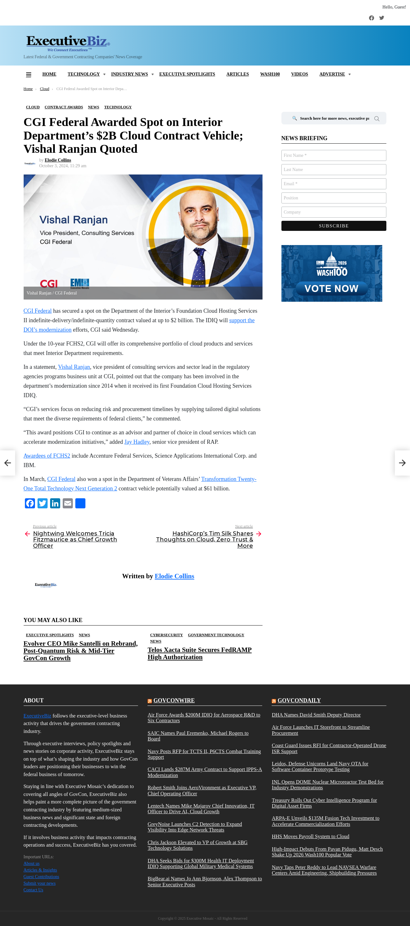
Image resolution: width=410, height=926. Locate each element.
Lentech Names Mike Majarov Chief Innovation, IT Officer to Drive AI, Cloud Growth (200, 809)
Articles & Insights (40, 870)
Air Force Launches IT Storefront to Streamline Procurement (321, 730)
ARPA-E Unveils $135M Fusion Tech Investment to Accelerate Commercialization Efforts (325, 821)
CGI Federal (61, 479)
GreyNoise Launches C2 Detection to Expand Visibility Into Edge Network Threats (194, 827)
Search (377, 119)
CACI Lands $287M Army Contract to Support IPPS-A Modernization (204, 772)
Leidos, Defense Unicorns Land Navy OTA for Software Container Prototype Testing (320, 766)
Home (49, 74)
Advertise (332, 74)
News (84, 635)
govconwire (174, 700)
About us (32, 863)
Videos (299, 74)
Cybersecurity (166, 635)
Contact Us (33, 890)
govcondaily (299, 700)
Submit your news (40, 883)
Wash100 (270, 74)
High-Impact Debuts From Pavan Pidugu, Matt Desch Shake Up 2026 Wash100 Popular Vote (327, 852)
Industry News (129, 74)
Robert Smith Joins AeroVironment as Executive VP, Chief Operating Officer (201, 790)
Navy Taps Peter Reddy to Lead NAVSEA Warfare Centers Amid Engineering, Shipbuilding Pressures (324, 870)
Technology (84, 74)
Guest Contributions (41, 876)
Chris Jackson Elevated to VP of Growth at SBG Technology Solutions (197, 845)
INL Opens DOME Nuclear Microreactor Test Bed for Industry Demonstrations (328, 785)
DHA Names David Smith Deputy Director (316, 715)
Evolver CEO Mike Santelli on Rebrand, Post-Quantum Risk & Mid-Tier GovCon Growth (81, 651)
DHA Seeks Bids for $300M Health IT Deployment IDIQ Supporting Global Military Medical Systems (200, 863)
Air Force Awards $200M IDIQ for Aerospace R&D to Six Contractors (203, 717)
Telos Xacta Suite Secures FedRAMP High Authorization (200, 653)
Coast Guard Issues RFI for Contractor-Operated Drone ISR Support (329, 748)
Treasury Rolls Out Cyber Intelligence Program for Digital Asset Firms (324, 803)
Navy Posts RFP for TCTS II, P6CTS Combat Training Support (204, 754)
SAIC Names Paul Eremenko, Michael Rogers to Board (197, 736)
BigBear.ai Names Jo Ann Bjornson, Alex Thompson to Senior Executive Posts (204, 881)
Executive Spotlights (187, 74)
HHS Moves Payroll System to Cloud (310, 836)
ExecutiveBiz (37, 716)
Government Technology (216, 635)
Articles (238, 74)
